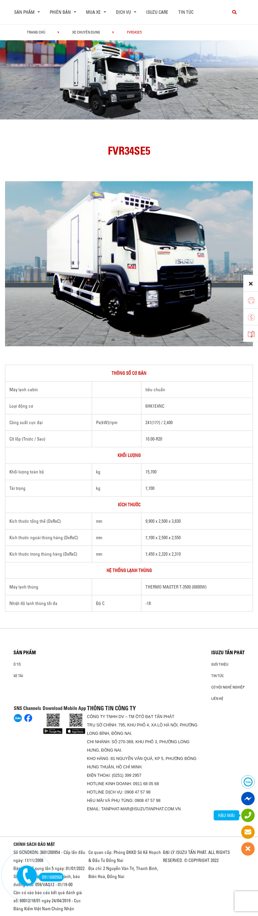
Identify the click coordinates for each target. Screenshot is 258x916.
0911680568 (50, 877)
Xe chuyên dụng (86, 32)
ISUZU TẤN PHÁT (228, 653)
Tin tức (186, 12)
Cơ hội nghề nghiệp (228, 687)
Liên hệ (217, 698)
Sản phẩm (24, 653)
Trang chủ (36, 32)
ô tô (17, 664)
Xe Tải (18, 675)
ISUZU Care (157, 12)
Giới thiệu (219, 664)
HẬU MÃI (226, 815)
